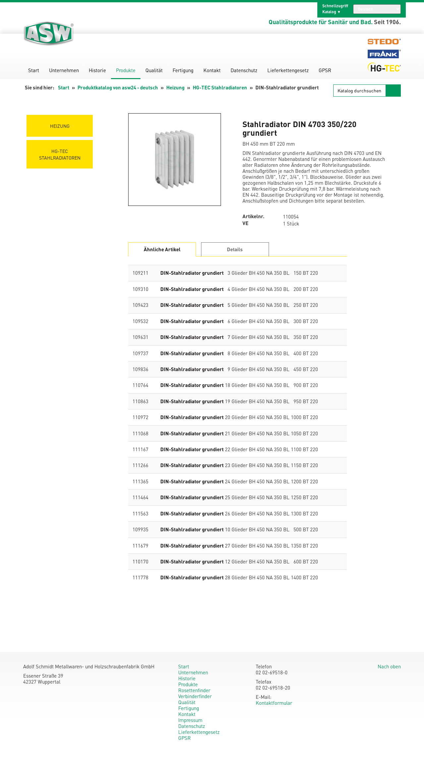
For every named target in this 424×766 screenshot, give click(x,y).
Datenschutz (244, 70)
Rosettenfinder (194, 690)
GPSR (325, 70)
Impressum (190, 720)
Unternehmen (64, 70)
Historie (97, 70)
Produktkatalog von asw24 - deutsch (118, 87)
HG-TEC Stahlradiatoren (220, 87)
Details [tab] (235, 249)
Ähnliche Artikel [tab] (162, 249)
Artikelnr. (253, 216)
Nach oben (389, 666)
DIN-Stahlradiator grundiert (192, 272)
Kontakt (212, 70)
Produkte (125, 70)
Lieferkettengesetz (288, 70)
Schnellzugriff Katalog (335, 8)
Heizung (175, 87)
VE (245, 223)
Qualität (154, 70)
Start (33, 70)
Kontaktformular (274, 702)
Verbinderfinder (195, 696)
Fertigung (183, 70)
